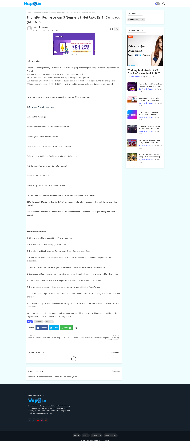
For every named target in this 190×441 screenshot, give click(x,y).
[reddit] (46, 420)
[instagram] (42, 420)
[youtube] (38, 420)
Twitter (55, 328)
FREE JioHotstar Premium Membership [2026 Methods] (149, 113)
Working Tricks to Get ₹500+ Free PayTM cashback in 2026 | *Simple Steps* (144, 71)
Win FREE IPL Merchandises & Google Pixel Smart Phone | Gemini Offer (150, 155)
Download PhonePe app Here (41, 107)
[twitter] (34, 420)
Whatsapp (67, 328)
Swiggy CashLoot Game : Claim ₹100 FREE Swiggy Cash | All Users (150, 85)
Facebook (43, 328)
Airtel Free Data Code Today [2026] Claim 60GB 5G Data (150, 141)
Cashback (38, 322)
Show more (115, 352)
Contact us (96, 435)
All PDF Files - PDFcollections (137, 20)
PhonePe (36, 13)
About (85, 435)
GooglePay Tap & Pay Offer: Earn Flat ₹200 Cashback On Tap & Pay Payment (149, 99)
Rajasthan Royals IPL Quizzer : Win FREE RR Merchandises (150, 127)
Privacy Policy (110, 435)
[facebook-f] (29, 420)
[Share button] (76, 327)
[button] (157, 3)
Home (29, 13)
